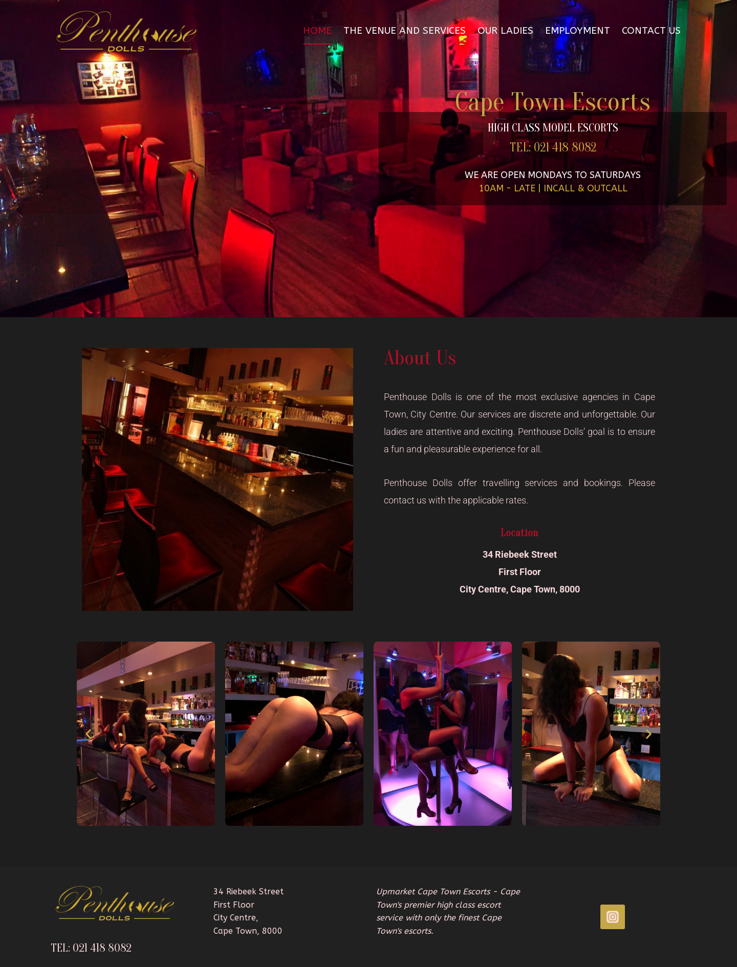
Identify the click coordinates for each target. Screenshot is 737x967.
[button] (88, 734)
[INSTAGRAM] (612, 917)
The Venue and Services (404, 30)
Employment (577, 30)
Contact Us (651, 30)
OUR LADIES (505, 30)
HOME (317, 30)
